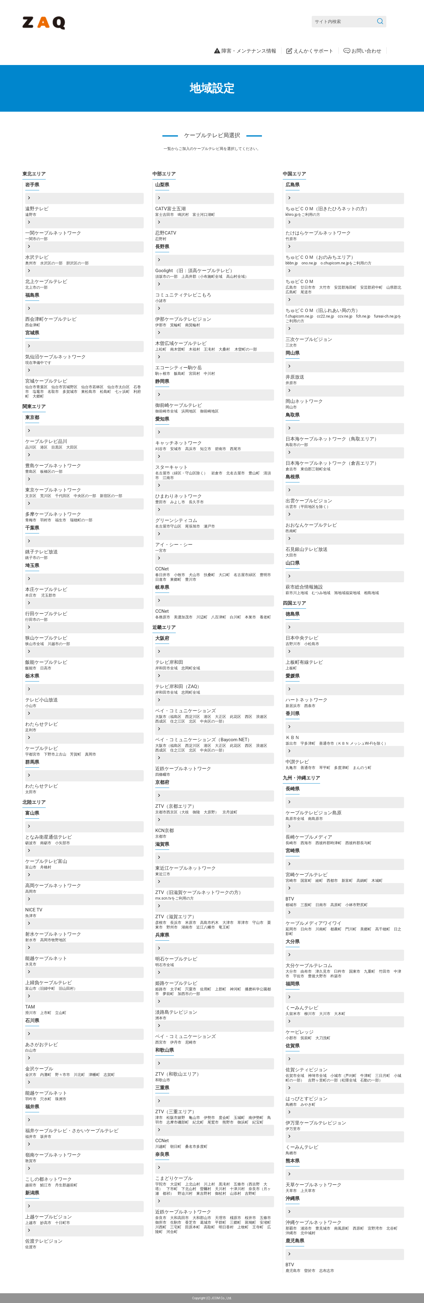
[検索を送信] (380, 21)
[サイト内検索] (349, 21)
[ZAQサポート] (45, 21)
